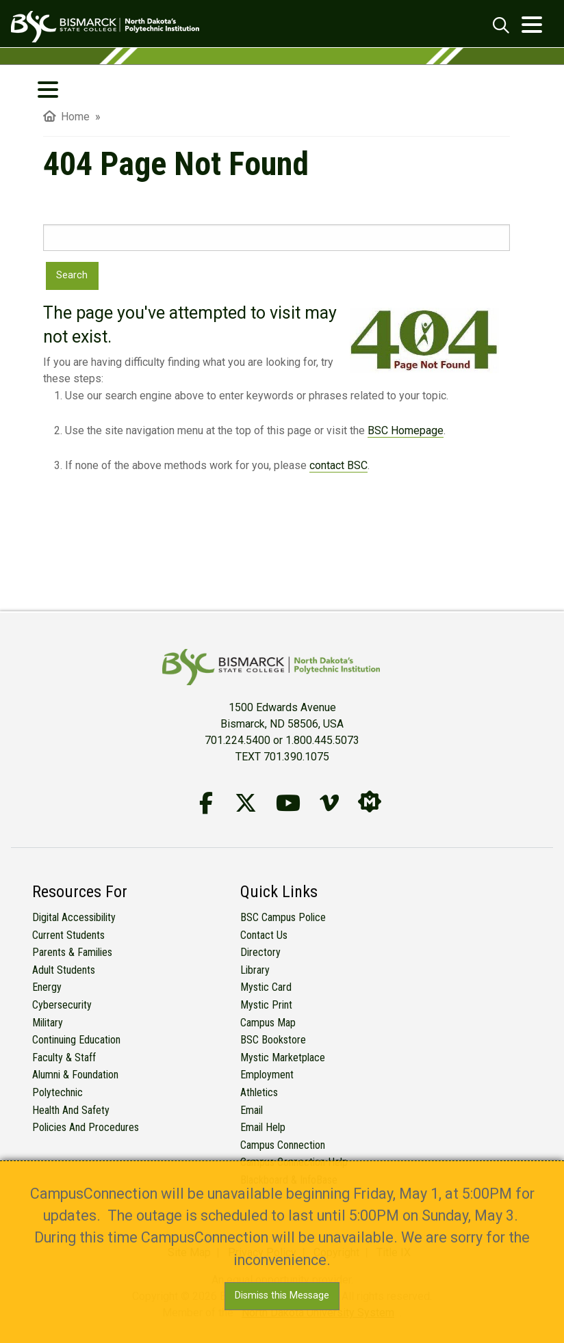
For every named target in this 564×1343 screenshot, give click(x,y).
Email (251, 1110)
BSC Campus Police (283, 917)
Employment (267, 1074)
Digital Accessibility (74, 917)
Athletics (259, 1092)
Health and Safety (71, 1110)
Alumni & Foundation (75, 1074)
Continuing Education (76, 1039)
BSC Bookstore (273, 1039)
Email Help (262, 1127)
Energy (47, 987)
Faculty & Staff (64, 1057)
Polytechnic (57, 1092)
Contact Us (263, 935)
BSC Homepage (406, 430)
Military (47, 1022)
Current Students (68, 935)
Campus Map (268, 1022)
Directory (260, 952)
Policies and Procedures (85, 1127)
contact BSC (338, 465)
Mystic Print (266, 1004)
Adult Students (63, 969)
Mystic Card (266, 987)
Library (255, 969)
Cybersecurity (62, 1004)
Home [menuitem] (66, 116)
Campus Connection (282, 1145)
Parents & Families (72, 952)
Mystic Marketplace (282, 1057)
